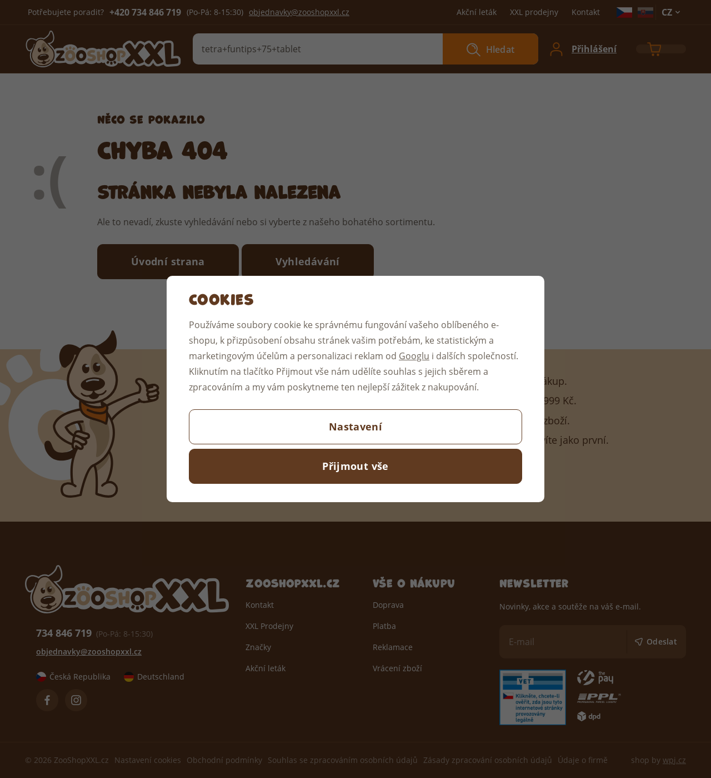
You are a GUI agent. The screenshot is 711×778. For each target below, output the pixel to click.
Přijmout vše (355, 466)
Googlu (414, 355)
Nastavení (355, 426)
